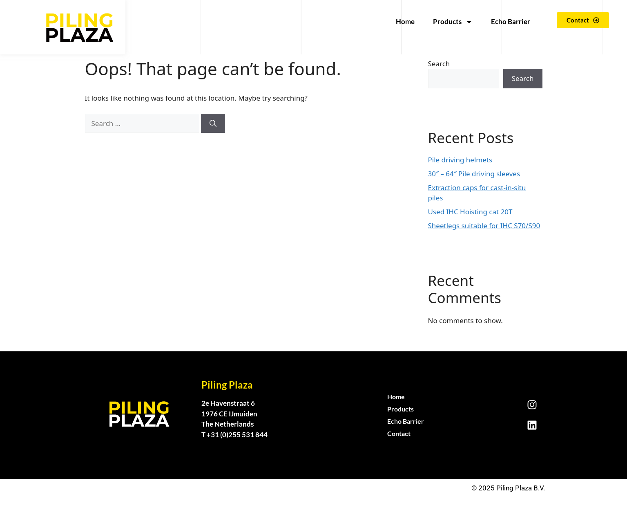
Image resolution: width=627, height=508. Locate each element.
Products (453, 21)
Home (405, 21)
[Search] (213, 123)
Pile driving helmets (460, 159)
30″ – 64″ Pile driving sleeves (474, 173)
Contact (399, 433)
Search (439, 63)
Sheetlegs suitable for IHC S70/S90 (484, 225)
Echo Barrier (510, 21)
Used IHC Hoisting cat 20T (470, 211)
